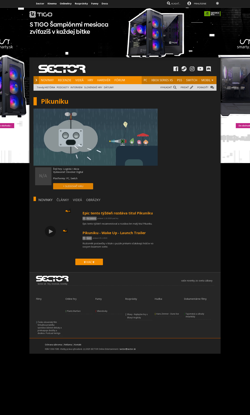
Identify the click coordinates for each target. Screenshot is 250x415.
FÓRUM (119, 80)
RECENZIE (64, 80)
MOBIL (206, 80)
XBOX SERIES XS (162, 80)
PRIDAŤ (185, 87)
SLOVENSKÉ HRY (93, 87)
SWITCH (191, 80)
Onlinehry (66, 3)
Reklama (68, 344)
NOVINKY (47, 80)
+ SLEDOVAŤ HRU (73, 186)
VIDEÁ (79, 80)
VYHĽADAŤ (166, 87)
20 (68, 211)
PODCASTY (63, 87)
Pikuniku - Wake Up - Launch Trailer (114, 232)
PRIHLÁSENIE (200, 3)
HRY (90, 80)
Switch (89, 238)
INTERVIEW (76, 87)
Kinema (52, 3)
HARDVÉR (103, 80)
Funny (94, 3)
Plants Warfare (74, 311)
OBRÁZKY (93, 200)
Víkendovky (102, 311)
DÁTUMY (109, 87)
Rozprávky (81, 3)
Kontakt (77, 344)
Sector (40, 3)
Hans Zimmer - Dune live (167, 313)
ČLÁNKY (63, 200)
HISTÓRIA (50, 87)
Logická (67, 168)
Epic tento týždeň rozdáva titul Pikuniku (118, 213)
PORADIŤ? (202, 87)
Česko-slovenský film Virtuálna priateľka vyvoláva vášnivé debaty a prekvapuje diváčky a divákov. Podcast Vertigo (50, 328)
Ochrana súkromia (53, 344)
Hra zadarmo (91, 218)
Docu (105, 3)
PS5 (179, 80)
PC (145, 80)
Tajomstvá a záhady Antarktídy (195, 315)
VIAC (89, 262)
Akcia (76, 168)
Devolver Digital (74, 172)
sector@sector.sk (128, 349)
